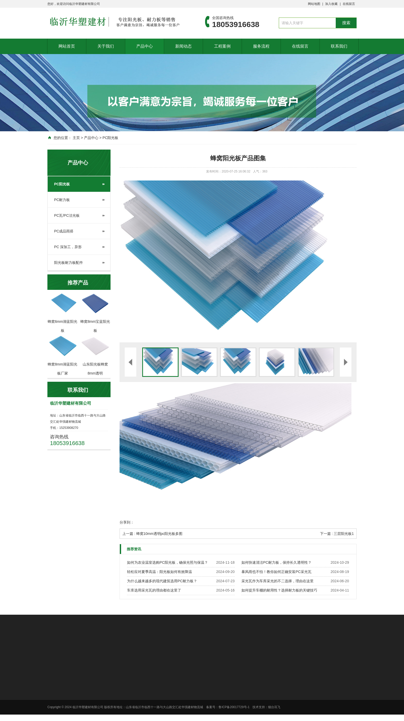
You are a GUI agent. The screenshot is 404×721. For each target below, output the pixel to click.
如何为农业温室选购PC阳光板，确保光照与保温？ (167, 562)
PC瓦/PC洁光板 (67, 215)
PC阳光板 (110, 138)
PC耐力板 (62, 200)
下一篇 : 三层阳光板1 (337, 534)
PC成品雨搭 (63, 231)
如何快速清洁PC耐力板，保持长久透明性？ (276, 562)
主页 (76, 138)
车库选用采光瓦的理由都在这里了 (154, 590)
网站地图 (314, 4)
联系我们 (339, 46)
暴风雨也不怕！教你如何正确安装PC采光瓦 (276, 572)
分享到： (127, 522)
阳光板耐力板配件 (68, 262)
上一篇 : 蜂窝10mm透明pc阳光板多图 (152, 534)
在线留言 (349, 4)
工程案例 (222, 46)
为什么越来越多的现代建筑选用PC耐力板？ (162, 581)
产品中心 (144, 46)
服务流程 (261, 46)
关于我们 (105, 46)
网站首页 (66, 46)
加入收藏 (331, 4)
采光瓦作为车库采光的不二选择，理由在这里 (277, 581)
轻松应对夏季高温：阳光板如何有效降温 (159, 572)
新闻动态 (183, 46)
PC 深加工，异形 (68, 247)
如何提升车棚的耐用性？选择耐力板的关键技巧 (279, 590)
